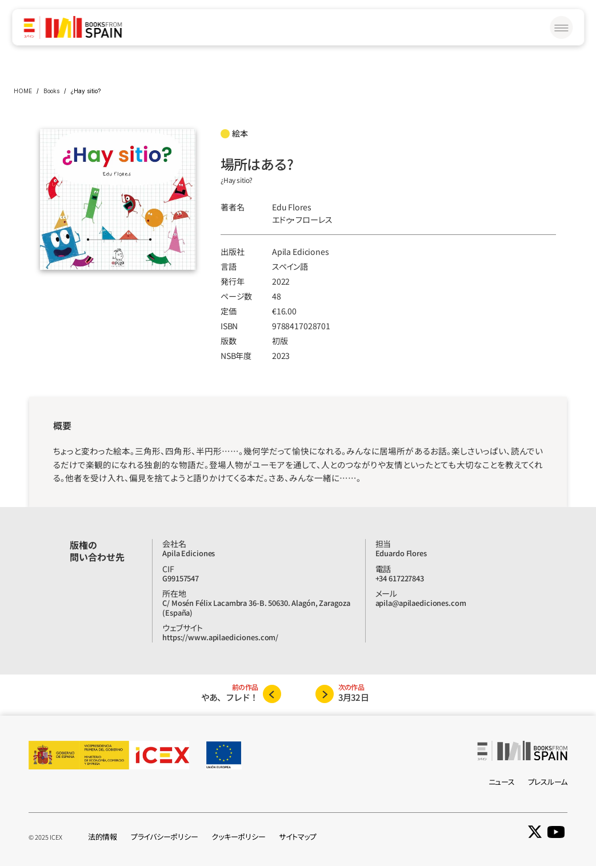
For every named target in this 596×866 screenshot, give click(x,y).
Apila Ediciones (300, 251)
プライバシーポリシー (164, 836)
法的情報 (102, 836)
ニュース (502, 781)
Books (51, 90)
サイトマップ (297, 836)
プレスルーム (547, 781)
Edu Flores (291, 207)
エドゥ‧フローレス (302, 219)
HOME (23, 90)
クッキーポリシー (238, 836)
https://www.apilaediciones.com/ (220, 637)
